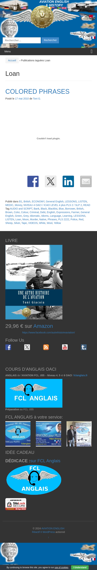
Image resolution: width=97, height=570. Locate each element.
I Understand (79, 567)
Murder (34, 219)
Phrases (52, 219)
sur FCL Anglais (45, 460)
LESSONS (71, 201)
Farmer (75, 212)
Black (44, 208)
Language (55, 215)
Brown (8, 212)
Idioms (44, 215)
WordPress (49, 532)
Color (17, 212)
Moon (25, 219)
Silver (17, 223)
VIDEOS (33, 223)
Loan (18, 219)
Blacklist (52, 208)
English (51, 212)
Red (81, 219)
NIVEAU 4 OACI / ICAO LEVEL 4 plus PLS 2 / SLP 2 (53, 205)
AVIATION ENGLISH (52, 528)
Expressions (63, 212)
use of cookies (61, 567)
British (27, 201)
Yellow (57, 223)
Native (42, 219)
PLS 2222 (63, 219)
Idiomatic (35, 215)
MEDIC (9, 205)
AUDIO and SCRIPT (21, 208)
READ (86, 205)
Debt (42, 212)
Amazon (43, 326)
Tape (24, 223)
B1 (20, 201)
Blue (61, 208)
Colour (24, 212)
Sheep (8, 223)
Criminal (34, 212)
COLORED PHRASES (37, 91)
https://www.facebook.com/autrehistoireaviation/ (48, 332)
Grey (25, 215)
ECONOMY (38, 201)
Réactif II (37, 532)
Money (18, 205)
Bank (36, 208)
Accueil (12, 60)
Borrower (70, 208)
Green (18, 215)
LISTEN (82, 201)
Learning (67, 215)
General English (55, 201)
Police (74, 219)
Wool (49, 223)
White (42, 223)
